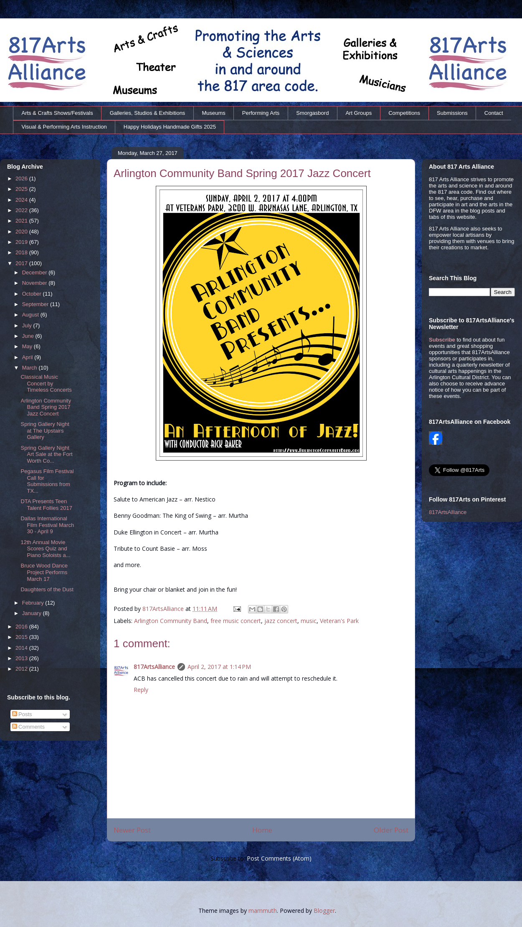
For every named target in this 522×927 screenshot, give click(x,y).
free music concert (235, 621)
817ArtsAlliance (163, 609)
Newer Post (132, 830)
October (32, 294)
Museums (213, 113)
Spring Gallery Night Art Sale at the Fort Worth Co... (46, 454)
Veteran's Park (339, 621)
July (27, 325)
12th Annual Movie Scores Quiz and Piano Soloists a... (45, 548)
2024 (22, 200)
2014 (22, 648)
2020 (22, 231)
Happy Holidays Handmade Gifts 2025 (170, 127)
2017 (22, 263)
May (28, 346)
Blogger (324, 910)
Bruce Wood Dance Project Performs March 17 (44, 572)
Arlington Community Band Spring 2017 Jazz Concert (45, 407)
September (36, 304)
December (35, 272)
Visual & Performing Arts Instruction (64, 127)
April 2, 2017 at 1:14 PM (219, 667)
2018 (22, 252)
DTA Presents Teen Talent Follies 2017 (46, 504)
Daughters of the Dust (46, 589)
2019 (22, 242)
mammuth (262, 910)
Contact (493, 113)
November (35, 283)
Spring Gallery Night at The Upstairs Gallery (44, 430)
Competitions (404, 113)
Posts (22, 714)
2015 (22, 637)
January (32, 613)
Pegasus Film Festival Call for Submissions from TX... (46, 481)
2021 (22, 221)
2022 (22, 210)
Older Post (391, 830)
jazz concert (280, 621)
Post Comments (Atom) (279, 858)
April (28, 357)
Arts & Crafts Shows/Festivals (57, 113)
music (309, 621)
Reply (141, 690)
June (28, 336)
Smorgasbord (312, 113)
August (31, 315)
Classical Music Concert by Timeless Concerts (45, 383)
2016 (22, 626)
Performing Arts (261, 113)
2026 (22, 178)
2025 (22, 189)
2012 (22, 669)
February (34, 603)
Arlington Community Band (170, 621)
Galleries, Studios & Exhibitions (147, 113)
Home (262, 830)
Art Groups (358, 113)
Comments (28, 727)
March (30, 368)
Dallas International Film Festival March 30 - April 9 (47, 524)
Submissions (452, 113)
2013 (22, 658)
